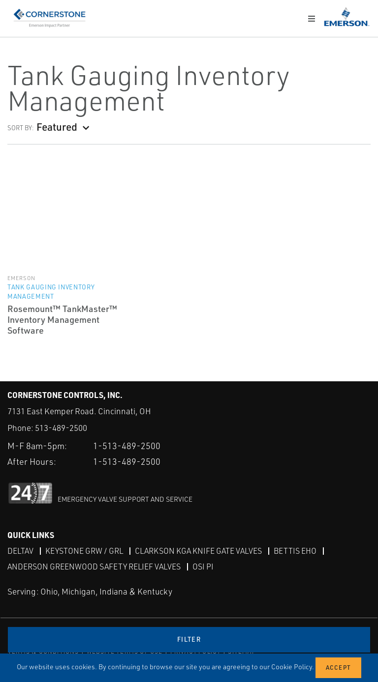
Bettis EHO (295, 551)
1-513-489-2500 (126, 445)
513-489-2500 (61, 428)
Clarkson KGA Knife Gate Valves (198, 551)
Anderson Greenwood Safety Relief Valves (94, 566)
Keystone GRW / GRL (84, 551)
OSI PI (203, 566)
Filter (189, 639)
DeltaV (20, 551)
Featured (56, 126)
